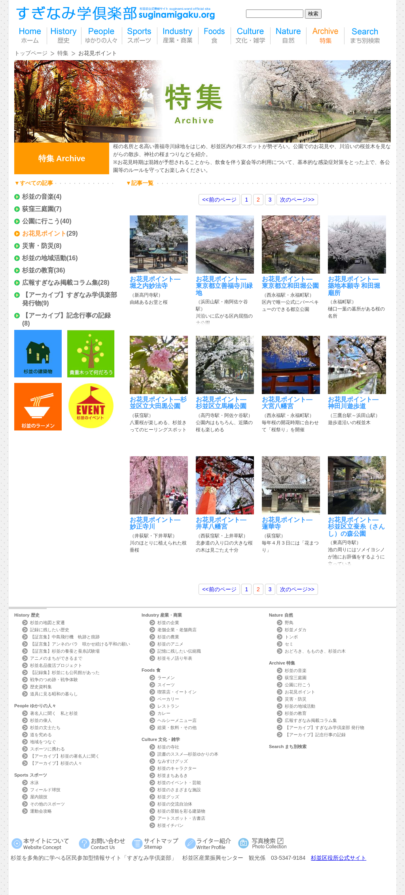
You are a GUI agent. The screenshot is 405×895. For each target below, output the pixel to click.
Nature (281, 615)
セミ (289, 644)
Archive (282, 663)
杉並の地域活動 (44, 258)
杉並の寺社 (168, 747)
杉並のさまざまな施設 (179, 789)
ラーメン (166, 677)
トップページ (30, 53)
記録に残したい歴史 (49, 629)
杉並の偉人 (41, 720)
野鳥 (289, 622)
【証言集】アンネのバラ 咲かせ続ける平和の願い (80, 644)
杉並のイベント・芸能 (179, 782)
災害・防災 (38, 245)
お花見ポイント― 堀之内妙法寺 (155, 282)
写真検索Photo (262, 843)
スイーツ (166, 684)
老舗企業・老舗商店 (177, 629)
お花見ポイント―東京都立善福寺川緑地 (224, 286)
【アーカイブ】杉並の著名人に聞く (65, 756)
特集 (325, 35)
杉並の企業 (168, 622)
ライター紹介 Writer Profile (209, 843)
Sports (30, 775)
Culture (161, 739)
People (35, 705)
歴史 (64, 35)
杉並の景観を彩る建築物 (181, 811)
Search (288, 746)
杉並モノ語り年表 (174, 658)
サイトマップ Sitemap (156, 843)
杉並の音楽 (38, 196)
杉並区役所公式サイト (338, 858)
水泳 (34, 782)
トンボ (291, 636)
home (30, 35)
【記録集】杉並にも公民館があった (65, 672)
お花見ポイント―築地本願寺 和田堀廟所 (354, 286)
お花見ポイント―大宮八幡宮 (287, 402)
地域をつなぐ (43, 741)
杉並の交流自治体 (174, 804)
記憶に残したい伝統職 (179, 651)
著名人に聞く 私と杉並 (54, 713)
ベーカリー (168, 699)
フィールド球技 (45, 789)
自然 (288, 35)
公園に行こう (41, 221)
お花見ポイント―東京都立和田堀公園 (290, 282)
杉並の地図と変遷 (47, 622)
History (27, 615)
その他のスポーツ (47, 804)
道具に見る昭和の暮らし (54, 693)
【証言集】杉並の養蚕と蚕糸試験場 (65, 651)
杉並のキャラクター (177, 768)
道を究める (41, 734)
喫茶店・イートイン (177, 691)
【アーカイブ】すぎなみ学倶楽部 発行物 (324, 727)
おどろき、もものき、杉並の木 (315, 651)
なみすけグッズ (172, 761)
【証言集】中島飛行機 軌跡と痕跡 (65, 636)
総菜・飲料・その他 (177, 727)
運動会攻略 (41, 811)
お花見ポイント (44, 233)
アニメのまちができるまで (56, 658)
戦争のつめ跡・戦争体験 (54, 679)
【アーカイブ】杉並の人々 (56, 763)
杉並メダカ (296, 629)
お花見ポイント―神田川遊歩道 (353, 402)
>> (297, 199)
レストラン (168, 706)
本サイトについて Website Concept (43, 843)
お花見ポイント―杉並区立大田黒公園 (158, 402)
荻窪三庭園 (38, 209)
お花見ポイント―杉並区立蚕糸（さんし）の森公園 (356, 526)
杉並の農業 (168, 636)
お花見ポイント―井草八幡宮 (221, 523)
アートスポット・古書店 (181, 818)
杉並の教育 (38, 270)
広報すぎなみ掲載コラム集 (60, 282)
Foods (151, 670)
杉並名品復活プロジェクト (56, 665)
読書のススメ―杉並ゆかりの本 (187, 754)
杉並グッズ (168, 796)
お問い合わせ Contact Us (103, 843)
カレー (163, 713)
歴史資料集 (41, 686)
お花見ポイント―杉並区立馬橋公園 (221, 402)
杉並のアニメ (170, 644)
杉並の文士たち (45, 727)
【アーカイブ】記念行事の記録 (66, 315)
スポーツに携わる (47, 748)
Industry (162, 615)
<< (219, 199)
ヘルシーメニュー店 (177, 720)
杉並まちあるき (172, 775)
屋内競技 (38, 796)
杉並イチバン (170, 825)
